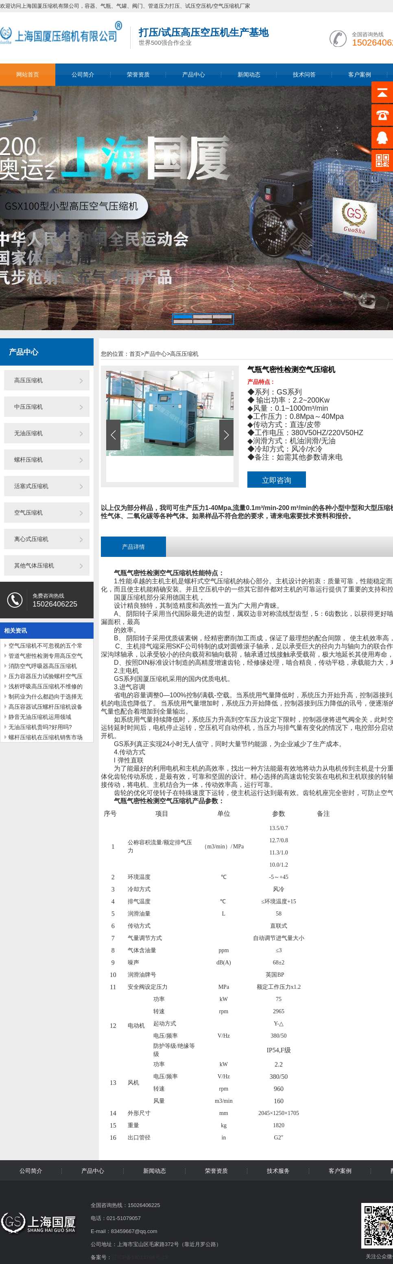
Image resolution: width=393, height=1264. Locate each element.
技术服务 (278, 1171)
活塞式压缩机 (31, 486)
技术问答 (304, 74)
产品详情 (133, 546)
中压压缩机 (28, 406)
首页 (136, 354)
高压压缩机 (28, 380)
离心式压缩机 (31, 539)
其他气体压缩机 (34, 565)
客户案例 (359, 74)
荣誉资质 (138, 74)
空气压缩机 (28, 512)
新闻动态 (249, 74)
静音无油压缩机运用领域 (40, 717)
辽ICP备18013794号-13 (140, 1257)
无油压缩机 (28, 433)
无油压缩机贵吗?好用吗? (40, 727)
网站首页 (27, 74)
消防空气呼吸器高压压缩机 (43, 666)
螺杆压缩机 (28, 459)
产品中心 (193, 74)
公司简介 (83, 74)
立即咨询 (276, 480)
